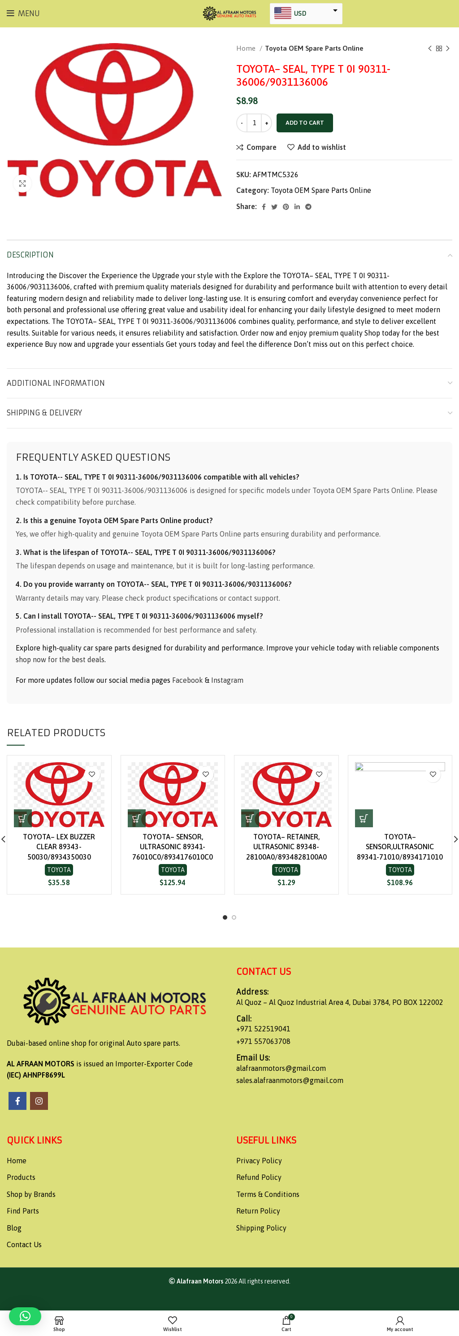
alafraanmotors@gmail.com (281, 1068)
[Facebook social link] (263, 207)
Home (246, 48)
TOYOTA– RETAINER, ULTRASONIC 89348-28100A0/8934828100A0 (286, 847)
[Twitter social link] (274, 207)
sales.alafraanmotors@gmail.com (289, 1080)
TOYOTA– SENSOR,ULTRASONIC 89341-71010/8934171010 (400, 847)
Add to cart (305, 122)
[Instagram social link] (39, 1101)
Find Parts (23, 1211)
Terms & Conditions (267, 1194)
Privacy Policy (259, 1161)
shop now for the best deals (60, 659)
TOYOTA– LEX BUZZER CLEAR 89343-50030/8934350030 (58, 847)
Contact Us (24, 1244)
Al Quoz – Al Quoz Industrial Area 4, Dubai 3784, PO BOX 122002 (339, 1002)
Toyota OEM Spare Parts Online (314, 48)
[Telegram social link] (308, 207)
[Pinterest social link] (286, 207)
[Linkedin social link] (297, 207)
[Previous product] (429, 48)
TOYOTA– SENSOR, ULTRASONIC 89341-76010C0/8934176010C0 (172, 847)
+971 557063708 (263, 1041)
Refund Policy (258, 1177)
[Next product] (447, 48)
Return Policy (258, 1211)
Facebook (187, 680)
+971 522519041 (263, 1029)
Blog (14, 1228)
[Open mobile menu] (23, 13)
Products (21, 1177)
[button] (23, 818)
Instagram (227, 680)
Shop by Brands (31, 1194)
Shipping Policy (261, 1228)
